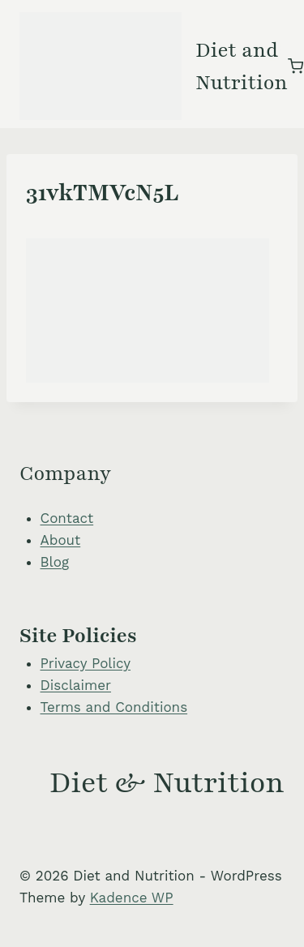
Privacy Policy (86, 663)
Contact (67, 518)
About (61, 540)
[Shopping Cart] (295, 66)
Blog (55, 562)
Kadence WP (131, 897)
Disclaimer (76, 685)
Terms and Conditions (114, 707)
